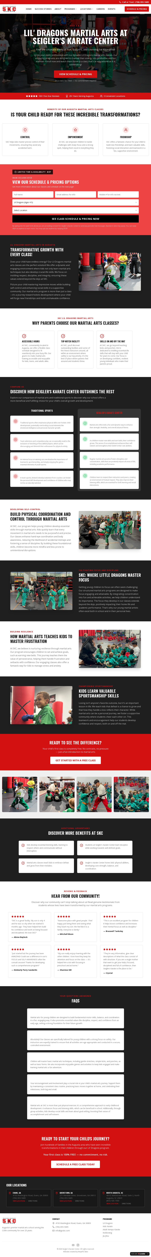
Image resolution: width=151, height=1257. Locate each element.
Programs (71, 9)
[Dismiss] (147, 1253)
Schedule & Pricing (137, 9)
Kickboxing (107, 1232)
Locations (86, 9)
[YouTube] (73, 1245)
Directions (32, 1201)
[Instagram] (78, 1245)
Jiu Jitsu (106, 1236)
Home (29, 9)
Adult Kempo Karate (111, 1229)
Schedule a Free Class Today (75, 1164)
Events (111, 9)
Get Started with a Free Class (76, 760)
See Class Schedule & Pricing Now (75, 218)
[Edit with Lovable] (138, 1253)
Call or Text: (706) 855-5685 (134, 2)
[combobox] (75, 202)
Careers (100, 9)
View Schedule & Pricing (75, 74)
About (58, 9)
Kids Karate (108, 1226)
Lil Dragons (108, 1223)
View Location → (20, 1201)
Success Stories (43, 9)
